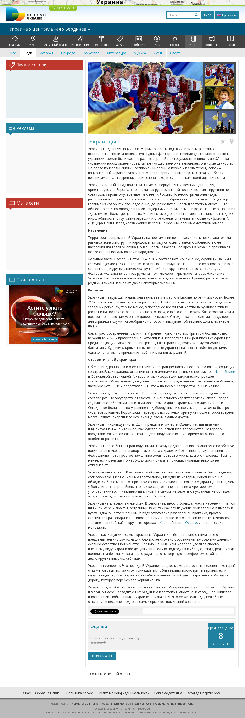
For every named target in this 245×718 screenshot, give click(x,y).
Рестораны (101, 41)
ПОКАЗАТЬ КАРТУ (63, 7)
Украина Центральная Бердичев (49, 29)
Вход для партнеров (203, 693)
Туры (157, 41)
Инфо (193, 41)
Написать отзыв (102, 656)
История (46, 53)
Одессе (191, 522)
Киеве (164, 522)
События (138, 41)
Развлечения (80, 41)
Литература (116, 53)
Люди (27, 53)
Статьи (230, 41)
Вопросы (211, 41)
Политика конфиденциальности (124, 693)
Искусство (91, 53)
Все (13, 53)
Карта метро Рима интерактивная (174, 703)
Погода (175, 41)
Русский (226, 15)
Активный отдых (55, 41)
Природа (68, 53)
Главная (15, 41)
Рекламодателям (168, 693)
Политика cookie (79, 693)
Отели (120, 41)
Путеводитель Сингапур (84, 703)
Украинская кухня (142, 703)
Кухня (158, 53)
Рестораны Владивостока (115, 703)
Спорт (175, 53)
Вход (207, 15)
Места (33, 41)
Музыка (140, 53)
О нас (26, 693)
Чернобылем (225, 371)
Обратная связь (48, 693)
